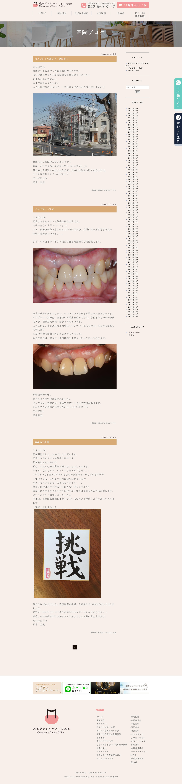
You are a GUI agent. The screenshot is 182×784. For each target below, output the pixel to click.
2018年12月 (133, 264)
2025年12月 (133, 115)
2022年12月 (133, 184)
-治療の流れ (101, 748)
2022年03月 (133, 205)
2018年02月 (133, 271)
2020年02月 (133, 243)
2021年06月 (133, 227)
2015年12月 (133, 312)
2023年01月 (133, 182)
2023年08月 (133, 165)
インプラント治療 (44, 209)
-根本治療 (100, 738)
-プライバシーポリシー (97, 772)
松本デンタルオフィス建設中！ (51, 59)
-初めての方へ (102, 752)
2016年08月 (133, 293)
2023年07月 (133, 167)
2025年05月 (133, 132)
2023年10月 (133, 160)
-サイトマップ (81, 772)
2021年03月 (133, 234)
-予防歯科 (135, 724)
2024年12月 (133, 141)
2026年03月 (133, 108)
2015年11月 (133, 314)
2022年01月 (133, 210)
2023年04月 (133, 174)
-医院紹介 (100, 720)
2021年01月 (133, 238)
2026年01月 (133, 113)
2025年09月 (133, 122)
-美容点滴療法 (137, 759)
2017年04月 (133, 274)
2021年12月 (133, 212)
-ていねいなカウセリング (107, 731)
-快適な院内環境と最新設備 (108, 734)
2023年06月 (133, 170)
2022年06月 (133, 198)
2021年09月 (133, 219)
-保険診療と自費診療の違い (108, 755)
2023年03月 (133, 177)
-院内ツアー (101, 724)
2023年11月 (133, 158)
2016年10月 (133, 288)
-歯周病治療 (135, 720)
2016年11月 (133, 286)
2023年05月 (133, 172)
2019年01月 (133, 262)
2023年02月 (133, 179)
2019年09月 (133, 250)
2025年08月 (133, 125)
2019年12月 (133, 248)
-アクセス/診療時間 (105, 759)
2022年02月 (133, 208)
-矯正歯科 (135, 727)
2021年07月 (133, 224)
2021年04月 (133, 231)
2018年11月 (133, 267)
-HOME (99, 717)
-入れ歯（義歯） (138, 738)
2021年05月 (133, 229)
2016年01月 (133, 309)
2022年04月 (133, 203)
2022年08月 (133, 193)
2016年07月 (133, 295)
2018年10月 (133, 269)
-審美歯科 (135, 731)
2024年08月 (133, 146)
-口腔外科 (135, 745)
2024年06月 (133, 148)
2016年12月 (133, 283)
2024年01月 (133, 153)
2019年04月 (133, 255)
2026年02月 (133, 111)
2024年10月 (133, 144)
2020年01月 (133, 245)
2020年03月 (133, 241)
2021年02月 (133, 236)
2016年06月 (133, 297)
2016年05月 (133, 300)
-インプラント (137, 734)
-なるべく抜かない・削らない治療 (111, 745)
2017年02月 (133, 279)
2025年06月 (133, 130)
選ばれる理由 (81, 13)
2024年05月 (133, 151)
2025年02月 (133, 139)
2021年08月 (133, 222)
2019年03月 (133, 257)
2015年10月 (133, 316)
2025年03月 (133, 137)
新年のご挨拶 (42, 442)
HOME (42, 13)
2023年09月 (133, 163)
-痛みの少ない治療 (104, 741)
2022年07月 (133, 196)
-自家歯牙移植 (137, 748)
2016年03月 (133, 304)
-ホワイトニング (138, 741)
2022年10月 (133, 189)
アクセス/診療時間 (140, 14)
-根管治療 (135, 717)
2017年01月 (133, 281)
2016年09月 (133, 290)
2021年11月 (133, 215)
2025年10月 (133, 120)
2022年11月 (133, 186)
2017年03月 (133, 276)
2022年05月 (133, 200)
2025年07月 (133, 127)
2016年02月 (133, 307)
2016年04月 (133, 302)
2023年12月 (133, 156)
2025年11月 (133, 118)
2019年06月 (133, 253)
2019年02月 (133, 260)
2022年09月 (133, 191)
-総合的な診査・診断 (105, 727)
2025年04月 (133, 134)
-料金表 (133, 762)
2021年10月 (133, 217)
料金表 (121, 13)
